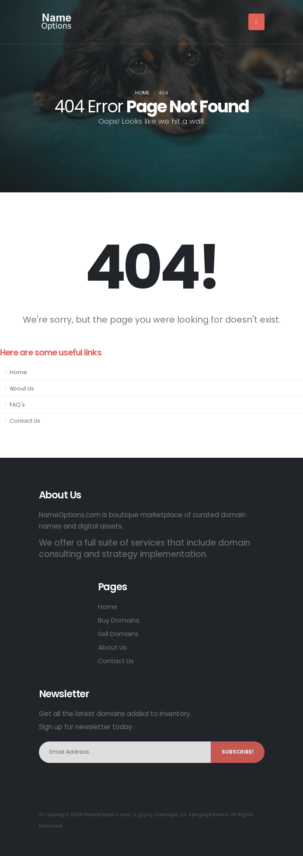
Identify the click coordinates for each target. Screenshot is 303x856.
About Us (22, 388)
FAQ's (17, 404)
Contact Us (25, 421)
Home (142, 92)
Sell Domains (118, 633)
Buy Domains (119, 620)
